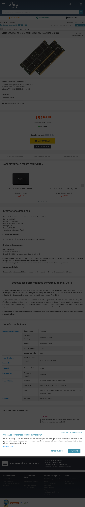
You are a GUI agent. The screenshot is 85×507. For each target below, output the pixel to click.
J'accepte (74, 451)
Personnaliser (57, 451)
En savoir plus (8, 446)
